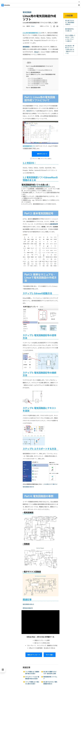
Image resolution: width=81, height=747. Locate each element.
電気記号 (28, 111)
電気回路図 (27, 12)
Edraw (32, 26)
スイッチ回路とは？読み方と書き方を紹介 (32, 682)
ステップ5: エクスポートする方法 (36, 85)
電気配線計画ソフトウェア (50, 677)
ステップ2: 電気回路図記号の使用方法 (37, 80)
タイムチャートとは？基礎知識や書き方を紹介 (32, 677)
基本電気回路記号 (33, 72)
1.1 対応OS (30, 68)
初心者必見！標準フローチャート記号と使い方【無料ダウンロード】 (69, 49)
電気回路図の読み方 (28, 604)
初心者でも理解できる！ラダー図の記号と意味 (50, 672)
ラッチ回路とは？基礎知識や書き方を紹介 (32, 672)
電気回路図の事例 (33, 87)
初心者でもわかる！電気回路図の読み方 (50, 682)
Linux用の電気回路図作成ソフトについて (39, 66)
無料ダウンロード (40, 153)
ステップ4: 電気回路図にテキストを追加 (38, 83)
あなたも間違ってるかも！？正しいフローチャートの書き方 (69, 38)
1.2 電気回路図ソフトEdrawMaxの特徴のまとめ (40, 70)
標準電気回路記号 (28, 608)
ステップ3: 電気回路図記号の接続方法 (37, 82)
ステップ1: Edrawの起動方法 (35, 78)
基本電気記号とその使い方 (69, 30)
